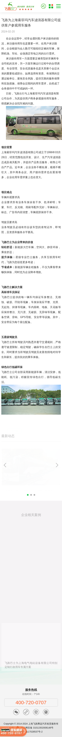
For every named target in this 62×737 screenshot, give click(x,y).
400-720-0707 (31, 702)
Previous (4, 465)
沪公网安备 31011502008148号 (37, 727)
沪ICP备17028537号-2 (30, 731)
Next (57, 465)
